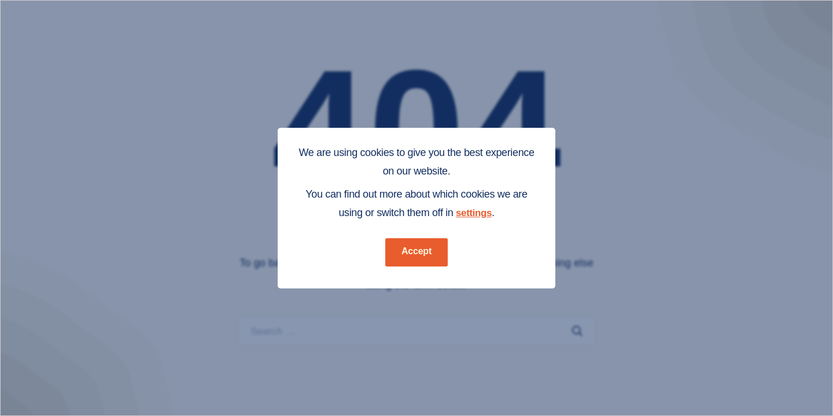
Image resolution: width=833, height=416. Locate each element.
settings (474, 212)
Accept (416, 251)
